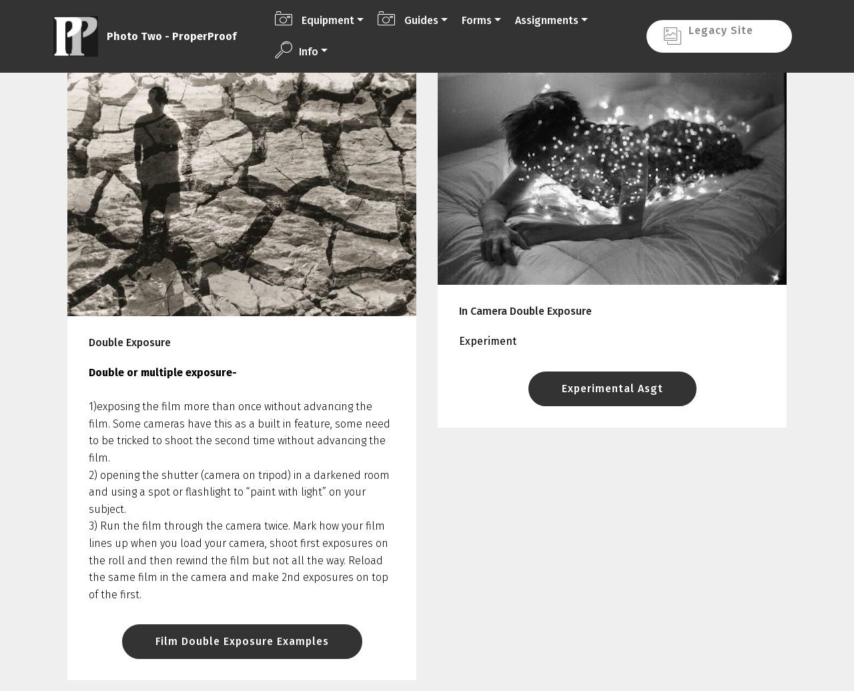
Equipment (314, 18)
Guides (408, 18)
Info (296, 50)
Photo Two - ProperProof (171, 36)
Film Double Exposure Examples (242, 641)
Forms (477, 20)
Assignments (546, 20)
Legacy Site (718, 35)
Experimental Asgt (612, 388)
